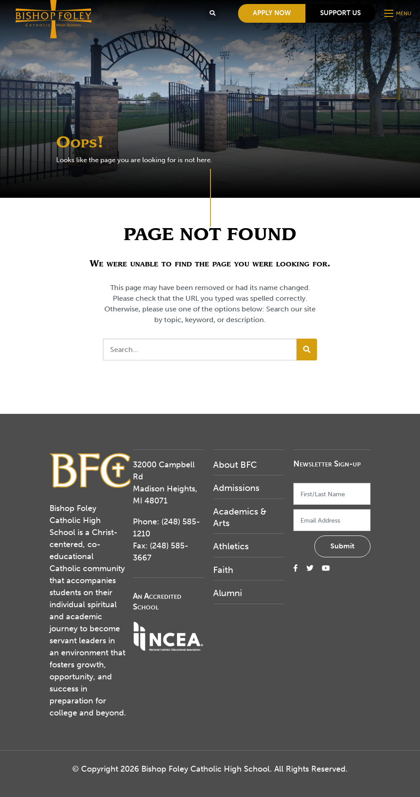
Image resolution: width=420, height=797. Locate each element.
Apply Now (272, 13)
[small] (295, 568)
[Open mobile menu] (398, 13)
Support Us (340, 13)
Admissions (236, 487)
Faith (223, 569)
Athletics (231, 546)
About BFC (235, 464)
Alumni (227, 593)
